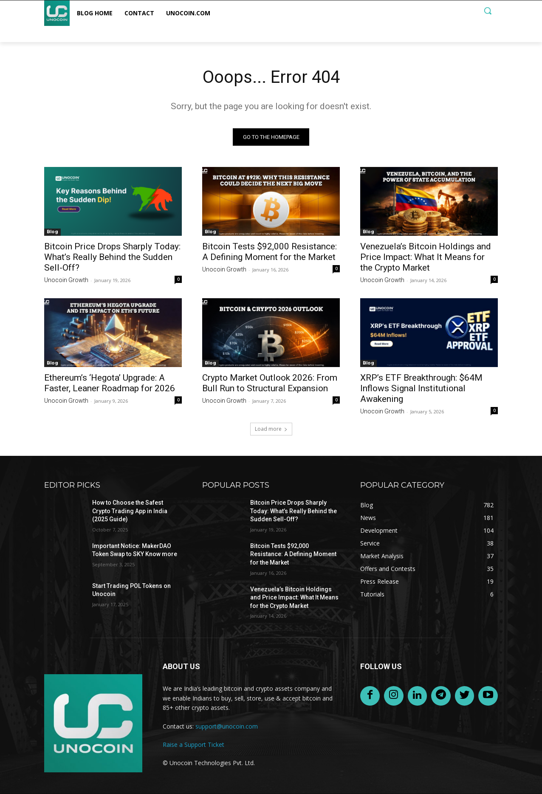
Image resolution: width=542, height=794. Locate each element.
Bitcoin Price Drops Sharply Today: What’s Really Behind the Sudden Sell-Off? (112, 257)
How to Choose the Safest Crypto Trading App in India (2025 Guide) (129, 511)
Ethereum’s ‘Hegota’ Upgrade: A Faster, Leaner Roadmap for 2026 (109, 383)
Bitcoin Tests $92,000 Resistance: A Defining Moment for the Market (269, 251)
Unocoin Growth (66, 280)
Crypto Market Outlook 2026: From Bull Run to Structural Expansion (269, 383)
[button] (487, 10)
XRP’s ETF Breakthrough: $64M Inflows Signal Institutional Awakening (421, 388)
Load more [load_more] (271, 428)
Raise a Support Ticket (193, 744)
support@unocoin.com (226, 726)
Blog (52, 232)
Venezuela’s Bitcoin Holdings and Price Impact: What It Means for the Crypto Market (425, 257)
